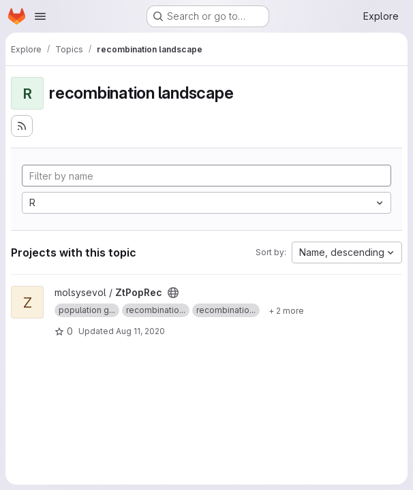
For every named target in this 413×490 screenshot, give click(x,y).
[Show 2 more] (286, 310)
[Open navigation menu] (40, 16)
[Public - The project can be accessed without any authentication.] (173, 292)
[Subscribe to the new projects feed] (22, 126)
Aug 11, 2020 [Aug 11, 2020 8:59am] (140, 331)
